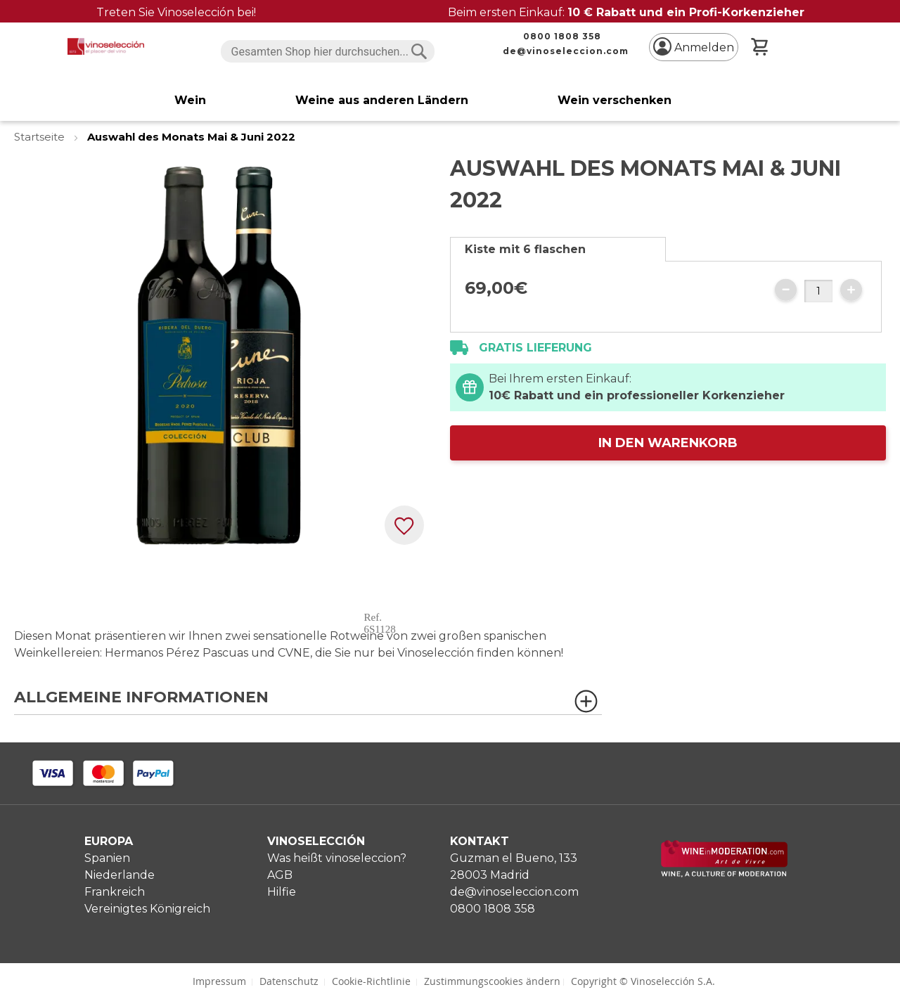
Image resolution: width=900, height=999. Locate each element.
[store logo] (106, 46)
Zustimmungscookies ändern (492, 981)
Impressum (219, 981)
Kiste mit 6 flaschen (525, 249)
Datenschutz (289, 981)
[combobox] (328, 51)
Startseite (41, 136)
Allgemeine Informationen (141, 698)
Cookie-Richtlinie (371, 981)
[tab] (558, 249)
